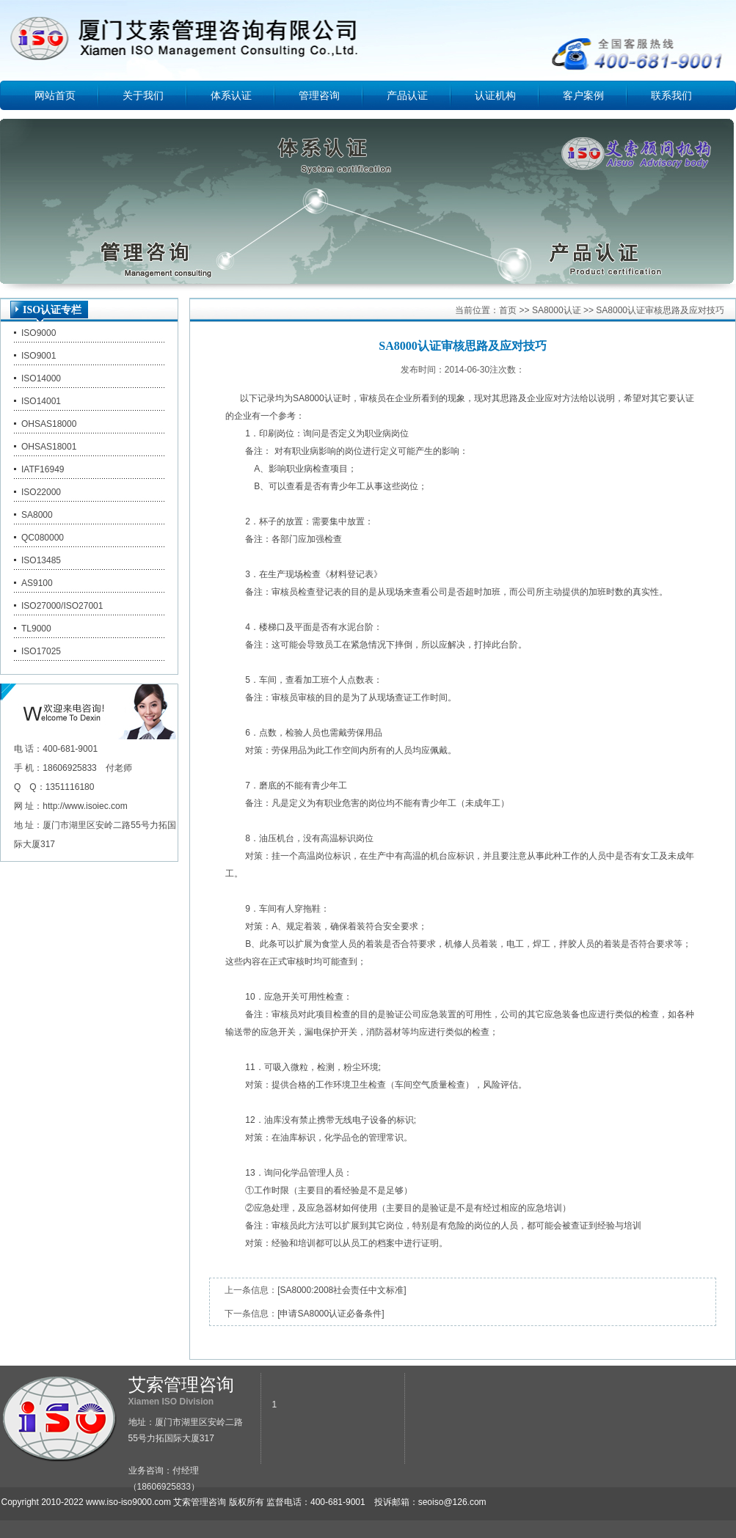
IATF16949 (42, 469)
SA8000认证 (556, 310)
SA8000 (37, 515)
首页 (508, 310)
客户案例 (583, 95)
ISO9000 (38, 333)
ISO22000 (41, 492)
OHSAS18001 (48, 447)
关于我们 (143, 95)
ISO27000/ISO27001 (62, 606)
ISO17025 (41, 651)
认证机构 (495, 95)
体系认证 (231, 95)
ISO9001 (38, 356)
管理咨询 (319, 95)
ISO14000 (41, 378)
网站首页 (55, 95)
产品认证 (407, 95)
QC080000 (42, 537)
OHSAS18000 (48, 424)
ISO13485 (41, 560)
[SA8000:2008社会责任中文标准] (341, 1290)
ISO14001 (41, 401)
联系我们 (671, 95)
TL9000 (36, 628)
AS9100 (37, 583)
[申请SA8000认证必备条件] (330, 1313)
